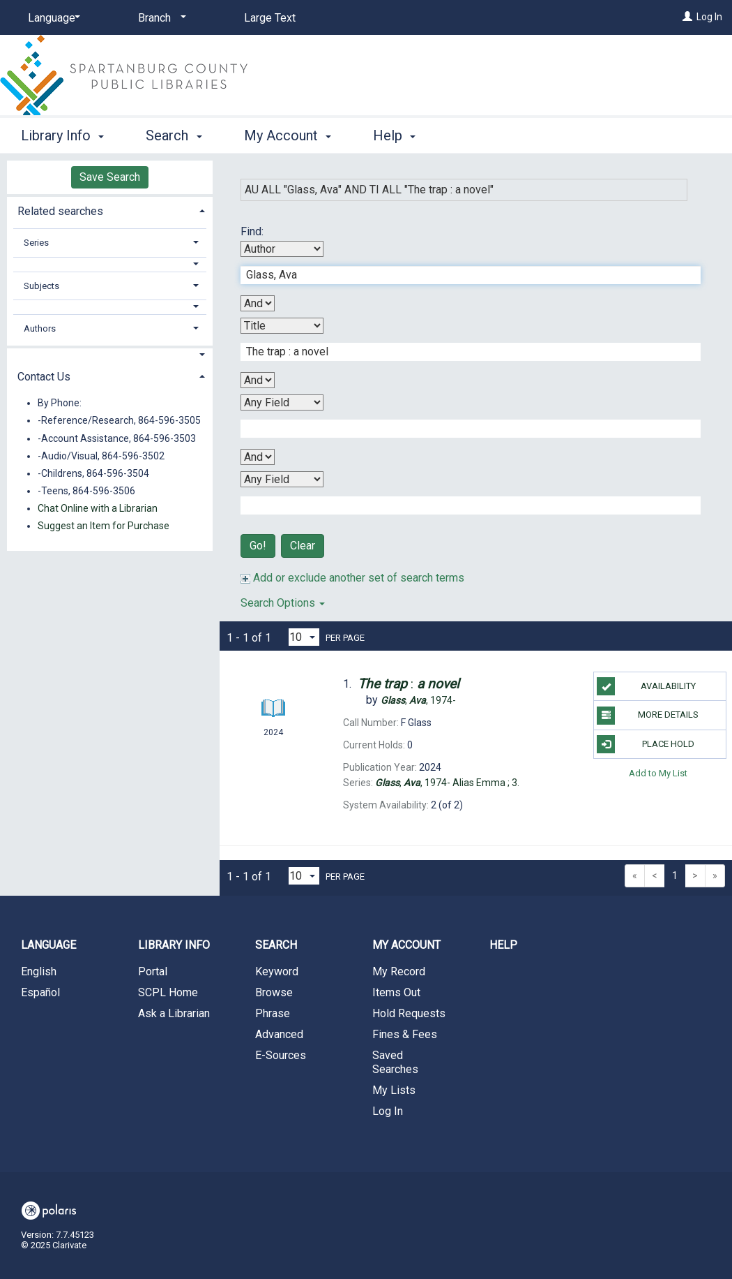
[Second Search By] (282, 326)
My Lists (393, 1090)
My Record (398, 971)
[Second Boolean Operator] (258, 380)
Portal (152, 971)
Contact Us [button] (43, 376)
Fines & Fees (404, 1034)
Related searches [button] (60, 211)
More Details (647, 716)
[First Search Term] (463, 275)
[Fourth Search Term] (463, 505)
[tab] (110, 210)
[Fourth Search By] (282, 479)
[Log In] (687, 16)
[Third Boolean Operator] (258, 457)
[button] (110, 264)
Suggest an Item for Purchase (103, 525)
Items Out (396, 992)
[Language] (51, 18)
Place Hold (645, 744)
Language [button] (48, 945)
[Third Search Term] (463, 428)
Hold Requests (408, 1013)
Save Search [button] (109, 177)
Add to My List (658, 773)
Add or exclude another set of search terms (352, 577)
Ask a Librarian (174, 1013)
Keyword (276, 971)
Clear (302, 545)
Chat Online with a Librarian (98, 508)
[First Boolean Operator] (258, 303)
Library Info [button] (62, 135)
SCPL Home (168, 992)
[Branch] (159, 18)
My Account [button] (287, 135)
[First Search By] (282, 249)
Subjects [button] (41, 286)
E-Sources (280, 1055)
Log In (709, 16)
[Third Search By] (282, 402)
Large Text (270, 17)
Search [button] (173, 135)
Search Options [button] (283, 602)
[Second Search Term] (463, 352)
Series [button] (36, 242)
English (38, 971)
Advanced (279, 1034)
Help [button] (394, 135)
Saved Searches (395, 1062)
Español (40, 992)
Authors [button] (40, 328)
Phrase (272, 1013)
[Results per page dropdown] (304, 637)
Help (503, 945)
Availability (646, 686)
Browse (274, 992)
